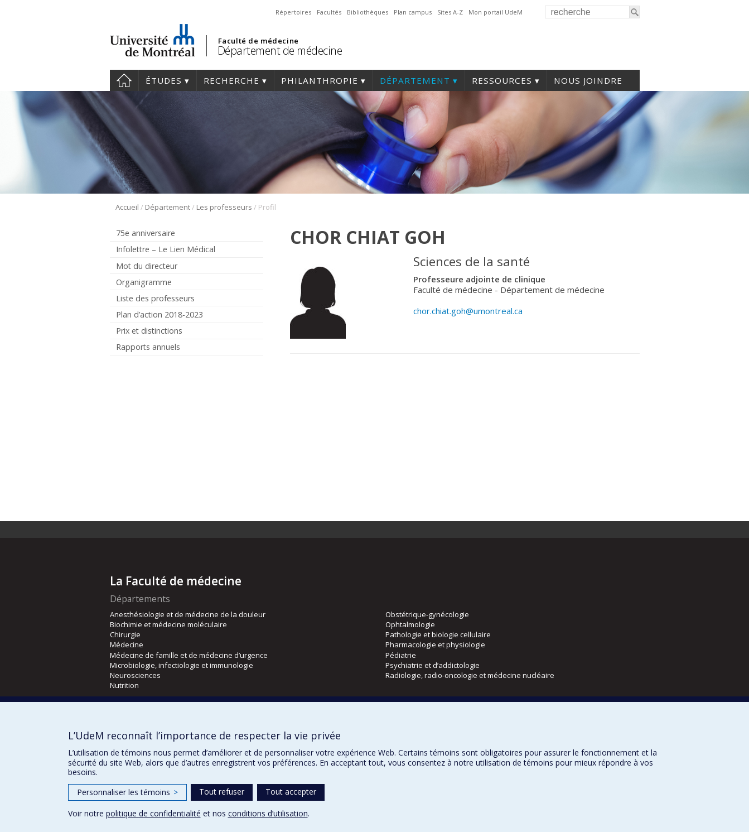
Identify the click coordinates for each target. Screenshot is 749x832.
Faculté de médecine (258, 41)
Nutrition (124, 685)
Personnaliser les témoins (127, 792)
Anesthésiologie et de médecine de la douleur (187, 614)
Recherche (231, 80)
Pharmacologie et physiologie (435, 644)
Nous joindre (588, 80)
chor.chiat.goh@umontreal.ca (468, 310)
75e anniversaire (145, 233)
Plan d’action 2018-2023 (159, 314)
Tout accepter (290, 791)
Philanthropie (319, 80)
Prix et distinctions (149, 330)
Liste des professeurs (155, 298)
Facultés (329, 12)
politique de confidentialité (153, 813)
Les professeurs (224, 207)
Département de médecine (280, 50)
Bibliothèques (367, 12)
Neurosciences (135, 675)
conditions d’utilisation (268, 813)
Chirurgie (125, 634)
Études (164, 80)
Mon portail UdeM (495, 12)
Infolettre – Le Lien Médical (165, 249)
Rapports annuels (148, 347)
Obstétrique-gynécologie (427, 614)
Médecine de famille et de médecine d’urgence (189, 655)
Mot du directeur (146, 266)
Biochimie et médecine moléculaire (168, 624)
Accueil (124, 80)
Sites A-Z (450, 12)
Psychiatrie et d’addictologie (432, 665)
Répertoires (293, 12)
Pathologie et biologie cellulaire (438, 634)
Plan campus (413, 12)
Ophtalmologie (410, 624)
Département (415, 80)
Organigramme (144, 282)
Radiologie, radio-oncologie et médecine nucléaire (469, 675)
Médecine (126, 644)
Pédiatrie (400, 655)
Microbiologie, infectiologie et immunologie (181, 665)
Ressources (502, 80)
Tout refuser (221, 791)
